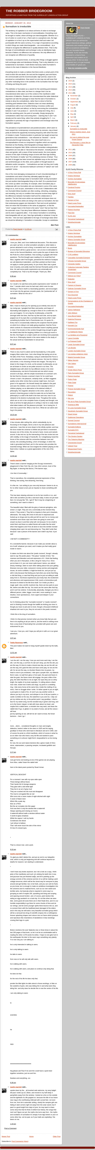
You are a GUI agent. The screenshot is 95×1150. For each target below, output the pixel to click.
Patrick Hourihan (74, 210)
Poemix (70, 386)
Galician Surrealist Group (77, 288)
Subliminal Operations (76, 417)
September (74, 102)
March (72, 120)
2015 (70, 84)
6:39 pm (13, 276)
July (72, 108)
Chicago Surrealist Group (77, 261)
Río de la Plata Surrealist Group (79, 402)
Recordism (72, 392)
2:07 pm (13, 638)
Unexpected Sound (75, 443)
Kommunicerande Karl (76, 329)
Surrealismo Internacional (77, 424)
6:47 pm (13, 298)
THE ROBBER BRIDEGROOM (29, 11)
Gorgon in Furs (73, 200)
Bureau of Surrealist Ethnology (79, 251)
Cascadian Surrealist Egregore (79, 258)
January (73, 126)
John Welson (72, 313)
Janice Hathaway (74, 310)
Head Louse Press (74, 203)
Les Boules (72, 348)
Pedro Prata (72, 379)
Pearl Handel (85, 28)
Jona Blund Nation (74, 316)
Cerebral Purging (74, 187)
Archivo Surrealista (75, 179)
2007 (70, 162)
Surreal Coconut (74, 420)
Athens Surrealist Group (76, 240)
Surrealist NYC (73, 430)
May (72, 114)
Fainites (71, 197)
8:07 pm (13, 344)
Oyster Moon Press (75, 370)
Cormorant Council (74, 191)
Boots (70, 248)
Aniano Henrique (74, 176)
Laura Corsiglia (73, 338)
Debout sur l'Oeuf (74, 276)
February (73, 123)
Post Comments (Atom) (20, 1141)
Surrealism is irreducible (78, 129)
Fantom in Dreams (74, 285)
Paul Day (71, 213)
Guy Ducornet (73, 295)
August (73, 105)
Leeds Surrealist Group (76, 344)
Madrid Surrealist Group (76, 357)
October (73, 99)
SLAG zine (72, 216)
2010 (70, 153)
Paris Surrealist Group (76, 373)
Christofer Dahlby (74, 264)
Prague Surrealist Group (76, 389)
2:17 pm (13, 752)
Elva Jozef (71, 194)
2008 (70, 159)
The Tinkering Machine (76, 439)
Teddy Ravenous (16, 643)
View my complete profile (77, 68)
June (72, 111)
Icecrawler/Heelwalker (76, 206)
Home (31, 1136)
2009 (70, 155)
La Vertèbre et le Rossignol (77, 335)
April (72, 117)
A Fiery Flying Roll (74, 172)
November (74, 96)
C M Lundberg (73, 254)
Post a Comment (10, 1128)
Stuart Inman (72, 414)
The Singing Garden (75, 436)
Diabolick (71, 279)
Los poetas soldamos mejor (78, 354)
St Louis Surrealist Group (77, 408)
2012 (70, 93)
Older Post (56, 1136)
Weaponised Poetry (75, 449)
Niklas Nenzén (73, 360)
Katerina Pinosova (74, 319)
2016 (70, 81)
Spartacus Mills (73, 405)
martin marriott (16, 239)
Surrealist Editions (74, 427)
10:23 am (13, 415)
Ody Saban (72, 363)
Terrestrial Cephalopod (76, 219)
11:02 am (13, 456)
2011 (70, 149)
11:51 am (13, 653)
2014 (70, 87)
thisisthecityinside (74, 222)
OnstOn (70, 367)
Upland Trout (72, 446)
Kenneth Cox (72, 325)
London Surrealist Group (77, 351)
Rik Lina (71, 398)
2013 (70, 90)
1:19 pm (13, 1124)
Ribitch (70, 395)
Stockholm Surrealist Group (78, 411)
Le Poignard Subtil (74, 341)
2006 (70, 165)
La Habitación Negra (75, 332)
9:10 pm (13, 849)
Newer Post (6, 1136)
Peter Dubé (72, 383)
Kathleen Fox (72, 322)
